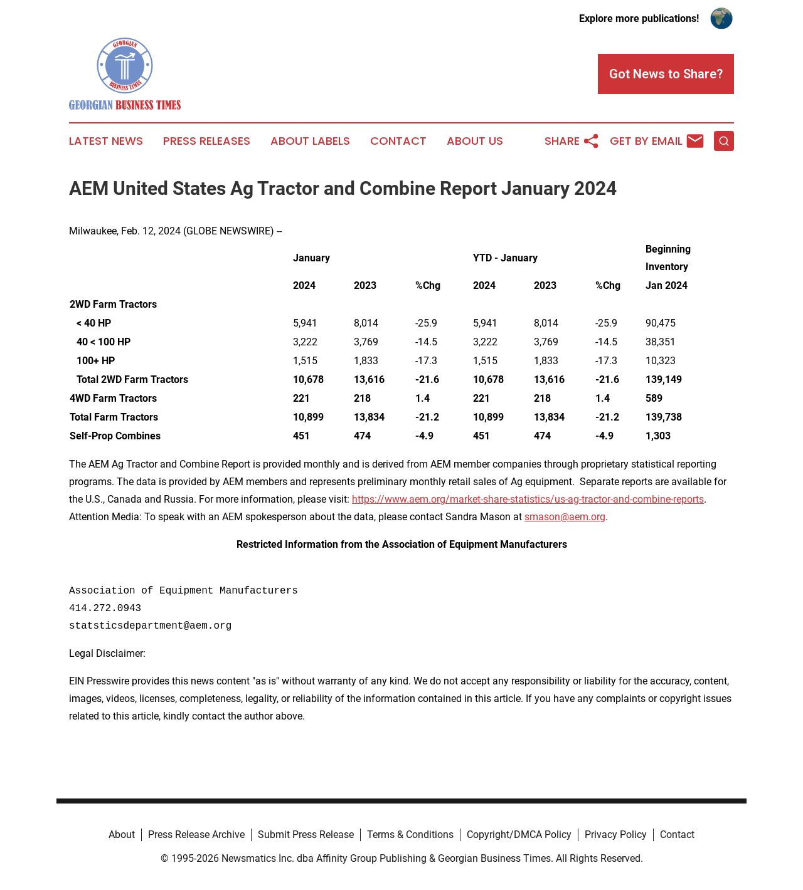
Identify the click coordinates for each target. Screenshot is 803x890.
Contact (398, 141)
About (122, 834)
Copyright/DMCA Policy (519, 834)
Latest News (106, 141)
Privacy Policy (616, 834)
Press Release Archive (196, 834)
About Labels (310, 141)
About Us (475, 141)
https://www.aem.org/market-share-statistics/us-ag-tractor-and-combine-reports (528, 499)
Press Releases (206, 141)
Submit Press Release (306, 834)
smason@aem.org (564, 517)
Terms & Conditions (410, 834)
